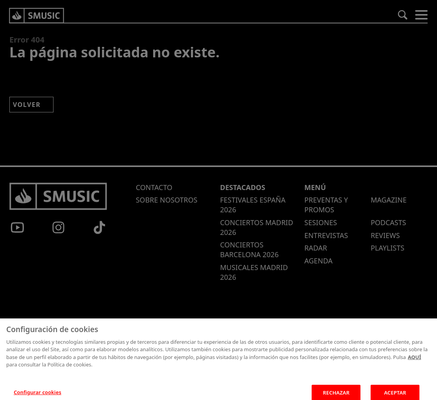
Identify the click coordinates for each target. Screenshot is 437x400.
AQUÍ (414, 361)
